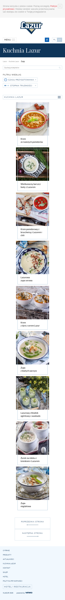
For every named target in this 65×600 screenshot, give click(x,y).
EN (59, 40)
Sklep (5, 572)
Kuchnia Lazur (14, 61)
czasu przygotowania (22, 80)
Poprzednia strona (32, 522)
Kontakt (6, 568)
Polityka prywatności (12, 581)
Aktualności (8, 559)
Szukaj (59, 67)
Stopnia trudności (23, 86)
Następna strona (32, 533)
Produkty (7, 555)
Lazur (5, 61)
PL (54, 40)
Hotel (5, 577)
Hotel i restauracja (17, 587)
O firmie (6, 551)
